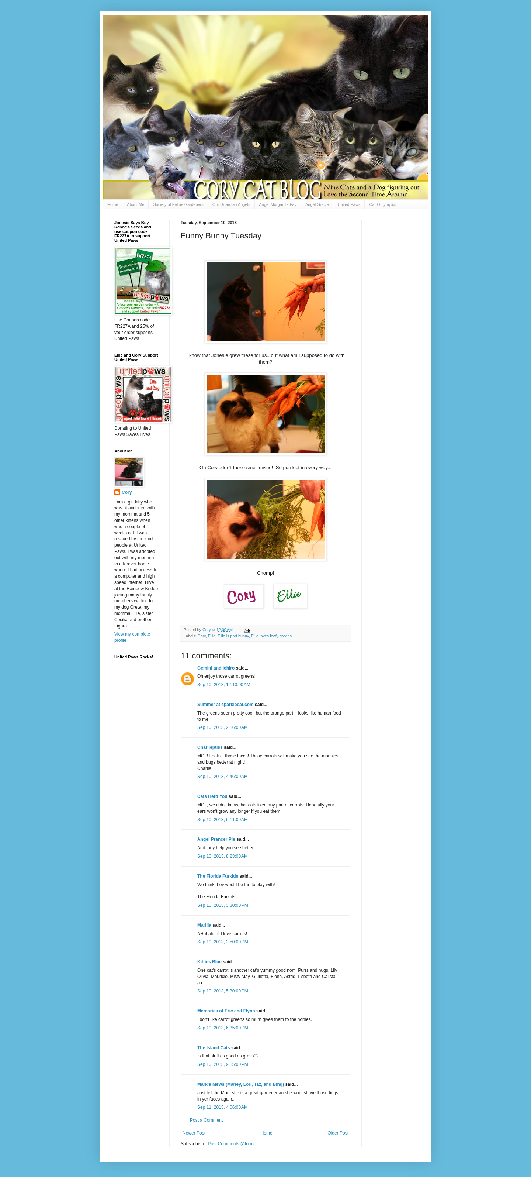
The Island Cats (213, 1047)
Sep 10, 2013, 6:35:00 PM (222, 1027)
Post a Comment (206, 1120)
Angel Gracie (317, 204)
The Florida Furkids (217, 876)
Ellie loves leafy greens (271, 636)
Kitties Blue (209, 961)
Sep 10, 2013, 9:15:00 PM (222, 1064)
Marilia (204, 925)
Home (112, 204)
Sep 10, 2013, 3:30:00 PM (222, 905)
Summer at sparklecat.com (225, 704)
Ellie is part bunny (233, 636)
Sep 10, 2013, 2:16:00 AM (222, 727)
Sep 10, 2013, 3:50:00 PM (222, 941)
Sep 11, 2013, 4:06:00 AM (222, 1107)
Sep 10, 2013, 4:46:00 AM (222, 776)
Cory (202, 636)
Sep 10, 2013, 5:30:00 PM (222, 991)
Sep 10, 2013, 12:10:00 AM (223, 684)
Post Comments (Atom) (231, 1143)
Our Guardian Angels (231, 204)
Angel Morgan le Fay (278, 204)
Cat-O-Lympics (382, 204)
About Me (135, 204)
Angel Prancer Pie (216, 839)
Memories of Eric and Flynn (226, 1010)
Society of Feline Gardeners (178, 204)
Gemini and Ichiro (216, 668)
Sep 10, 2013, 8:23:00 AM (222, 856)
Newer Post (194, 1133)
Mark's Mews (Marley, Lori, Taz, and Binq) (240, 1084)
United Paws (349, 204)
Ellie (211, 636)
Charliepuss (210, 747)
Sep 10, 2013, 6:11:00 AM (222, 819)
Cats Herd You (212, 796)
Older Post (337, 1133)
